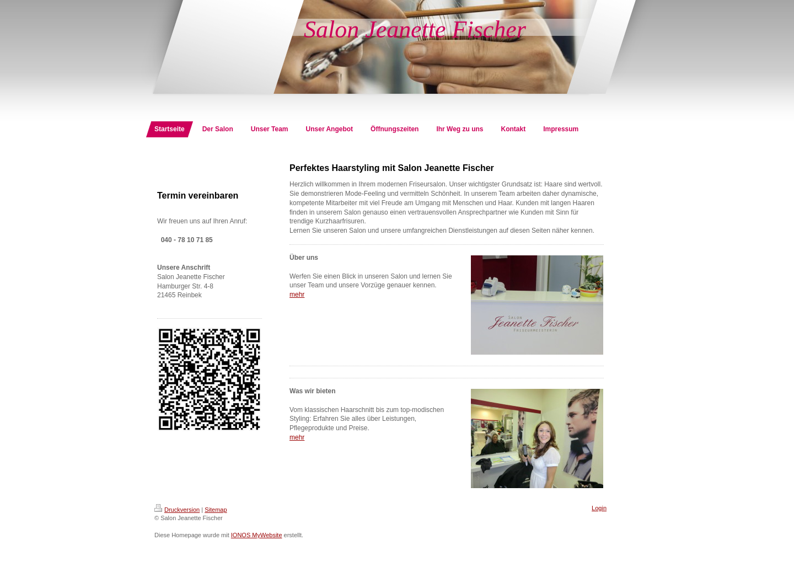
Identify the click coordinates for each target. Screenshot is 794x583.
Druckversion (177, 509)
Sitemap (216, 509)
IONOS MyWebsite (256, 535)
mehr (296, 294)
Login (599, 508)
